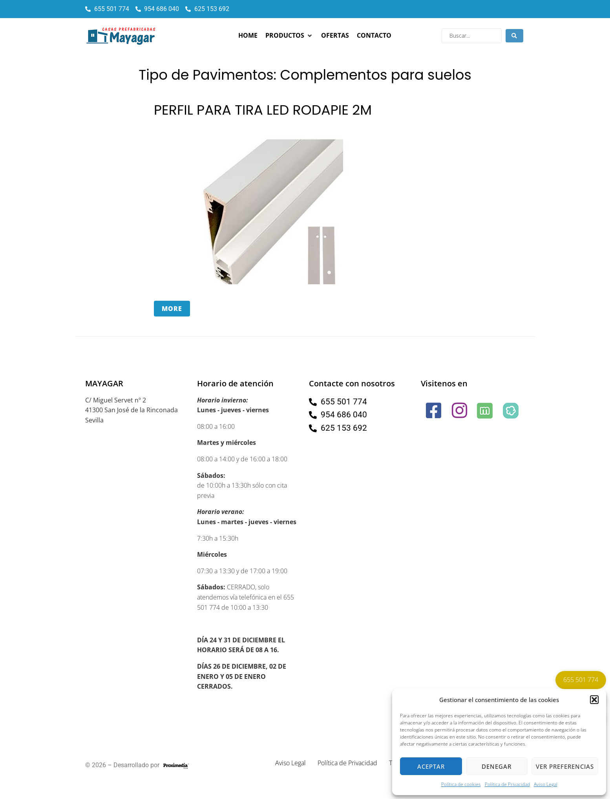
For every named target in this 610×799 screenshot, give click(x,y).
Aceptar (431, 766)
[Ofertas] (335, 36)
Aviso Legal (545, 784)
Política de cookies (461, 784)
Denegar (496, 766)
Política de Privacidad (507, 784)
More (172, 308)
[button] (594, 700)
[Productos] (289, 36)
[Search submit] (514, 35)
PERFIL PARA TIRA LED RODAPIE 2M (264, 109)
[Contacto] (374, 36)
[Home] (247, 36)
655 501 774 (580, 679)
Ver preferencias (565, 766)
